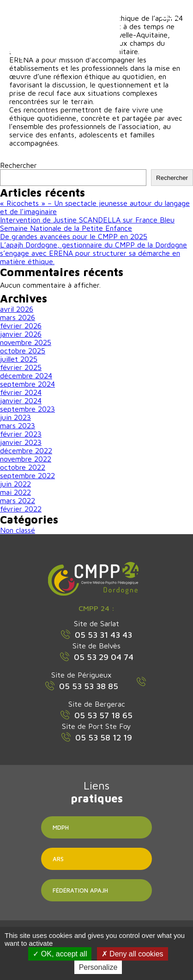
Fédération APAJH (80, 890)
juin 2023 (15, 417)
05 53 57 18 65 (96, 715)
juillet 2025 (18, 359)
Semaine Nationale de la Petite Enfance (66, 228)
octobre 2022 (22, 467)
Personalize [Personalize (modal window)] (98, 967)
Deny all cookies (132, 954)
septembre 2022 (27, 475)
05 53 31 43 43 (96, 634)
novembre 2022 (25, 459)
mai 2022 (15, 492)
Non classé (17, 530)
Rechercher (18, 165)
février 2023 (21, 434)
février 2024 (21, 392)
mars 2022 (17, 500)
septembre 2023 (27, 409)
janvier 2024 (21, 400)
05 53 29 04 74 (96, 656)
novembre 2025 (25, 342)
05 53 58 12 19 (96, 737)
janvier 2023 (21, 442)
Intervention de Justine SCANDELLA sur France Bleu (87, 220)
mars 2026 (17, 317)
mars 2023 (17, 425)
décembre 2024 (26, 375)
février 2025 (21, 367)
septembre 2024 (27, 384)
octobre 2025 (22, 350)
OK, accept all (60, 954)
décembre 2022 (26, 450)
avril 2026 (16, 309)
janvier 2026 (21, 334)
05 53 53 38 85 (81, 685)
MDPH (61, 827)
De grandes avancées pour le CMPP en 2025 (73, 236)
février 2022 (21, 509)
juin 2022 (15, 484)
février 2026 (21, 325)
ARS (58, 859)
